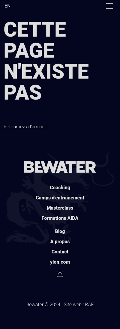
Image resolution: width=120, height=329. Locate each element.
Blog (60, 231)
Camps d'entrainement (60, 198)
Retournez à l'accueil (25, 127)
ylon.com (60, 262)
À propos (60, 241)
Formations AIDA (60, 218)
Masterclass (60, 208)
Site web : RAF (79, 304)
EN (7, 6)
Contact (60, 252)
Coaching (60, 187)
